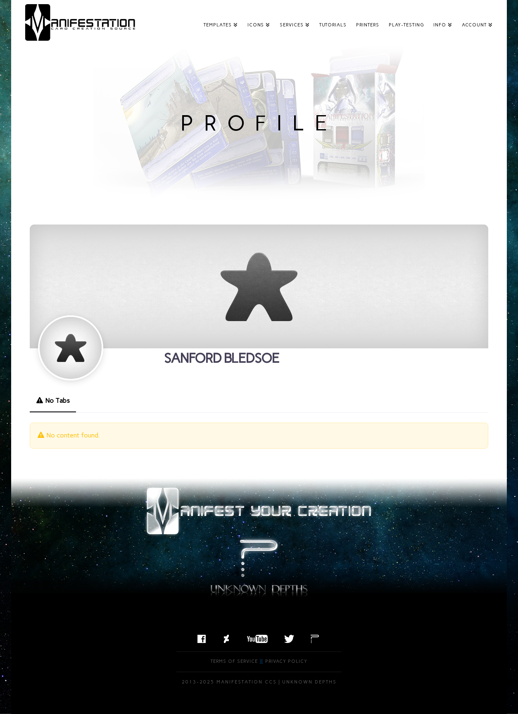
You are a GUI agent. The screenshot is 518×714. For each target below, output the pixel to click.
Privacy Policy (286, 661)
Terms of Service (234, 661)
